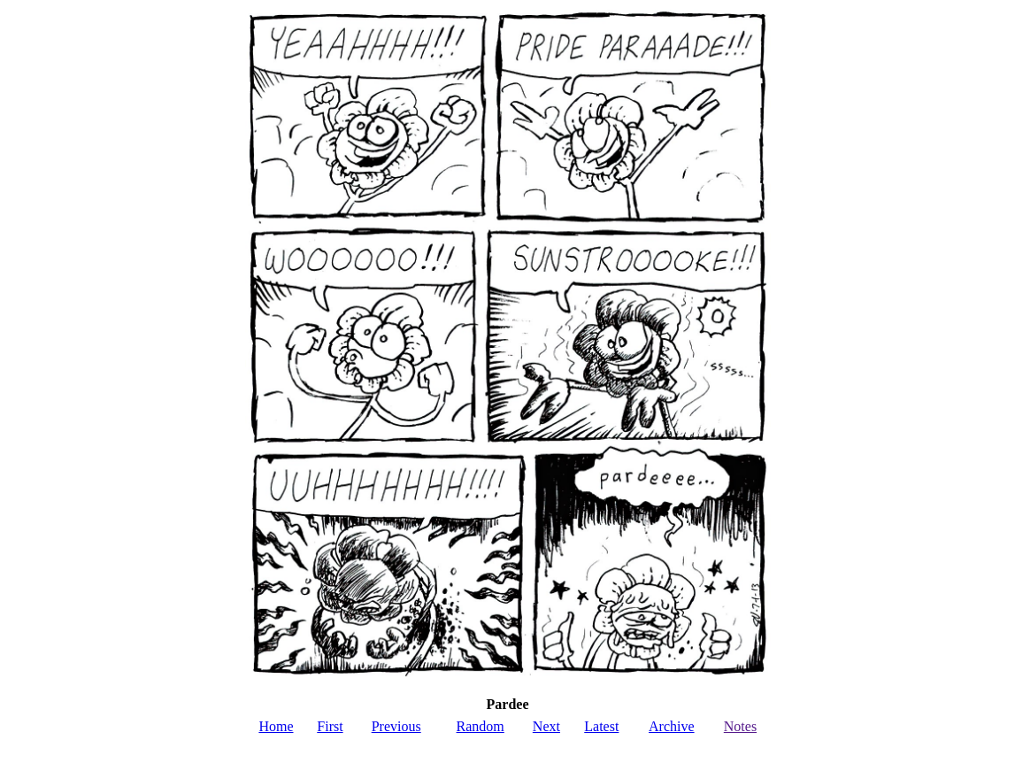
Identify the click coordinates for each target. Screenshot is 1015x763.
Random (480, 726)
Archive (672, 726)
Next (546, 726)
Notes (740, 726)
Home (275, 726)
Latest (601, 726)
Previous (396, 726)
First (329, 726)
